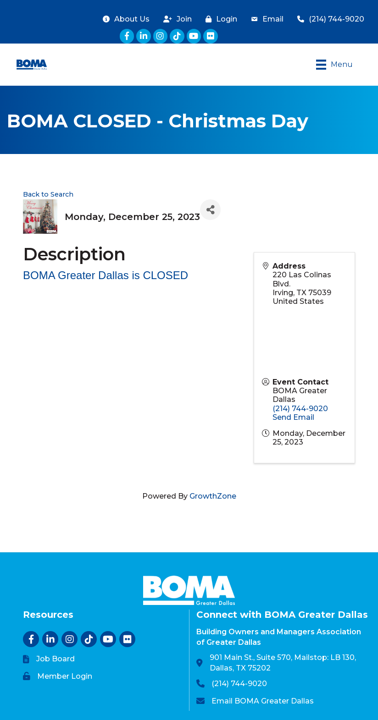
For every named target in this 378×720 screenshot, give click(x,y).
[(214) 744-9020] (328, 19)
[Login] (219, 19)
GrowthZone (212, 496)
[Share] (210, 209)
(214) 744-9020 (300, 408)
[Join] (175, 19)
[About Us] (124, 19)
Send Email (293, 417)
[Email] (265, 19)
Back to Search (48, 194)
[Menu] (334, 64)
